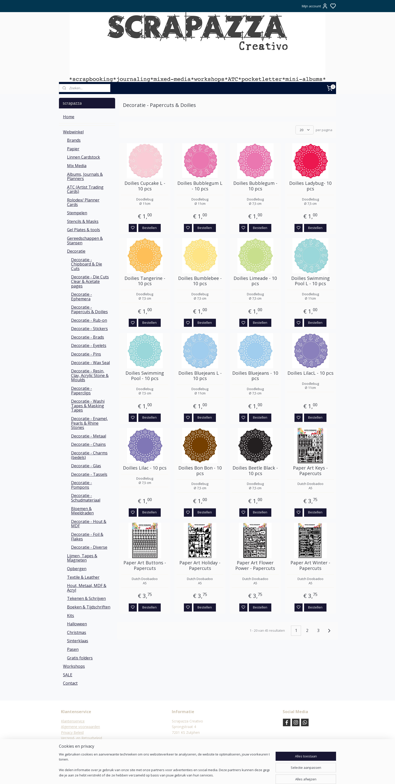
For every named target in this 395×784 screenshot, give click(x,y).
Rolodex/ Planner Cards (83, 202)
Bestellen (149, 227)
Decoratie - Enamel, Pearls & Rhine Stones (89, 423)
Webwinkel (73, 132)
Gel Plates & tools (83, 230)
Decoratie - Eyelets (88, 345)
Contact (70, 683)
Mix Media (76, 165)
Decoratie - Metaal (88, 436)
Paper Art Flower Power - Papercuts (255, 565)
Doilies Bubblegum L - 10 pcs (199, 186)
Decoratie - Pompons (81, 485)
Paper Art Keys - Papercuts (310, 470)
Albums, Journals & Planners (85, 176)
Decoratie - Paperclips (81, 391)
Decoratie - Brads (87, 337)
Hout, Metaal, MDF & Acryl (86, 588)
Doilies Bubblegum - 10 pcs (255, 186)
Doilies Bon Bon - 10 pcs (200, 470)
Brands (74, 140)
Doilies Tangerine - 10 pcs (144, 281)
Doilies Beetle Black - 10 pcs (255, 470)
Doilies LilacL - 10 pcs (310, 373)
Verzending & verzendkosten (84, 743)
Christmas (76, 632)
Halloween (77, 624)
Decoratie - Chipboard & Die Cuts (86, 264)
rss (222, 775)
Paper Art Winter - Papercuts (310, 565)
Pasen (73, 649)
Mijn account (315, 6)
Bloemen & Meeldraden (82, 511)
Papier (73, 149)
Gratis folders (80, 658)
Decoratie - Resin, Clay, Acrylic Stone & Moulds (90, 375)
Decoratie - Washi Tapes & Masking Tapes (88, 405)
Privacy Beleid (72, 732)
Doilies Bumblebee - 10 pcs (200, 281)
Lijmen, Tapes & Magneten (82, 558)
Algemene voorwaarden (80, 726)
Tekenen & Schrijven (86, 598)
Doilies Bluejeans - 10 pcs (255, 375)
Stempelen (77, 213)
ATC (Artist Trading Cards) (85, 189)
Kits (70, 615)
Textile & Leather (83, 577)
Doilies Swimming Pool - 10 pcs (144, 375)
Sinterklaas (77, 641)
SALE (67, 675)
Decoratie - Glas (86, 466)
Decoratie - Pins (86, 354)
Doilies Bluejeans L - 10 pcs (200, 375)
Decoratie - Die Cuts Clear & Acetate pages (90, 281)
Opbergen (76, 568)
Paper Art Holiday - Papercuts (199, 565)
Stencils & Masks (82, 221)
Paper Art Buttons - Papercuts (144, 565)
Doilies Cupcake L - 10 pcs (144, 186)
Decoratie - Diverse (89, 547)
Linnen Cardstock (83, 157)
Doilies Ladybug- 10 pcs (310, 186)
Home (68, 117)
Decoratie (76, 251)
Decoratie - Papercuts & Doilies (89, 309)
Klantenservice (73, 721)
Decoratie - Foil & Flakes (87, 537)
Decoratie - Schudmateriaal (85, 498)
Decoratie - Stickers (89, 328)
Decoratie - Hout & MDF (88, 524)
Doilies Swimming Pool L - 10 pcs (310, 281)
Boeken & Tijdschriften (88, 607)
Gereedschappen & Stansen (85, 241)
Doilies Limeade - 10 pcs (255, 281)
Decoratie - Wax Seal (90, 362)
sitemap (211, 775)
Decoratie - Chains (88, 444)
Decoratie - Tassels (89, 474)
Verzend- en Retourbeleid (81, 738)
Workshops (74, 666)
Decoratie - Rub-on (89, 320)
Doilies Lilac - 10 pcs (145, 468)
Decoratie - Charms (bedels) (89, 455)
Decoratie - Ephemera (81, 297)
